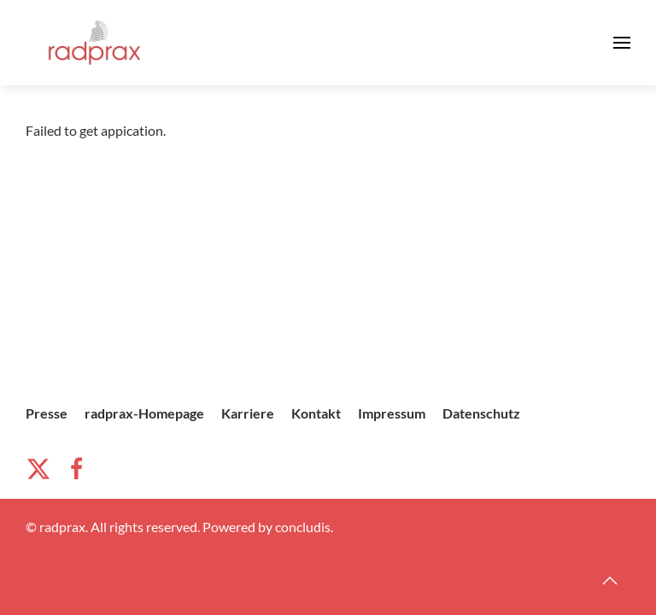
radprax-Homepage (144, 413)
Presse (46, 413)
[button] (621, 43)
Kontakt (316, 413)
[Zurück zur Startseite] (94, 42)
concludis (303, 526)
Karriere (247, 413)
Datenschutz (481, 413)
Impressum (391, 413)
